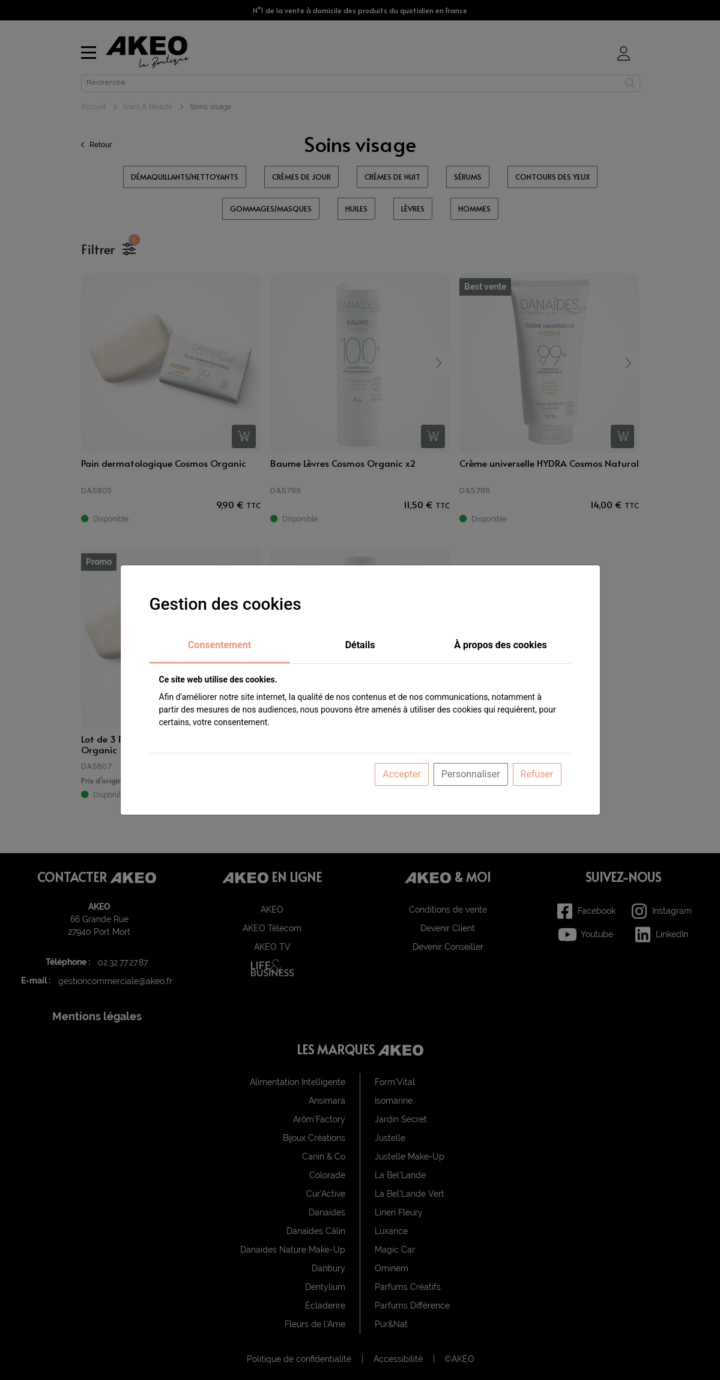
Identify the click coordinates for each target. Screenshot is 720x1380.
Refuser (537, 774)
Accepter (402, 774)
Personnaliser (470, 774)
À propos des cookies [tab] (500, 645)
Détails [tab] (360, 645)
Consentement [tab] (219, 645)
